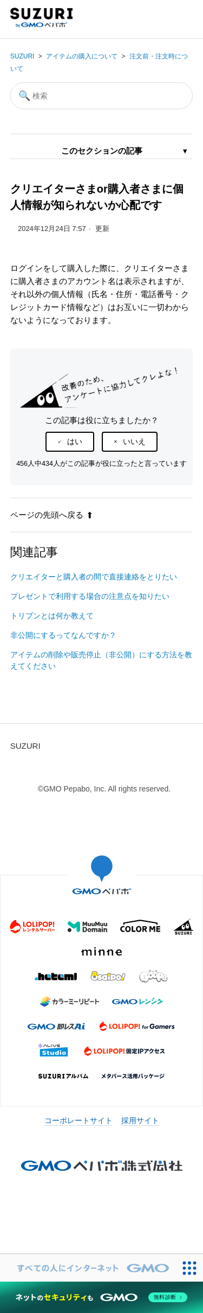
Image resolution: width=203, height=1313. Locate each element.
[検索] (101, 95)
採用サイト (140, 1120)
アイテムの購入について (81, 56)
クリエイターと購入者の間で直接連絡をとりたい (93, 576)
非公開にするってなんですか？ (63, 635)
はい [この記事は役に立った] (74, 441)
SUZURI (22, 56)
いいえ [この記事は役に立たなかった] (134, 441)
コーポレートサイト (78, 1120)
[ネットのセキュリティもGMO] (101, 1297)
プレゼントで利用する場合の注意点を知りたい (89, 596)
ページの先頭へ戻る (51, 514)
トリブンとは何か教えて (52, 615)
